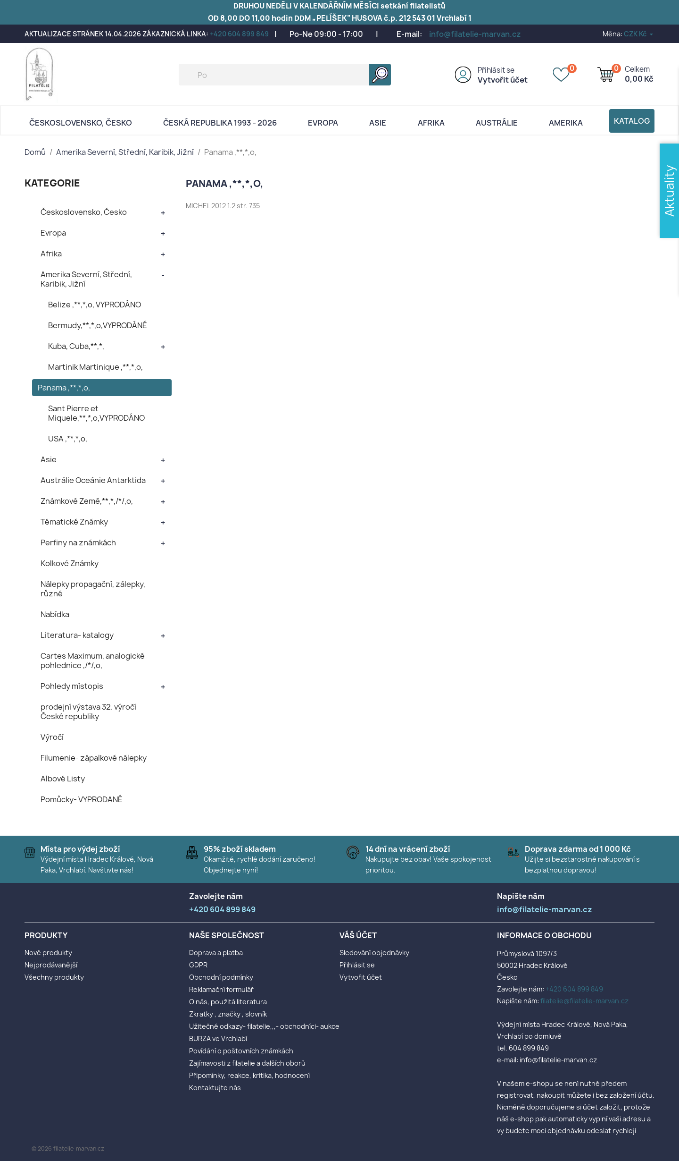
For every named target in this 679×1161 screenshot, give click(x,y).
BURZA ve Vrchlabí (218, 1038)
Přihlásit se (496, 70)
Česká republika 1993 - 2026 (220, 123)
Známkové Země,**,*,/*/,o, (87, 501)
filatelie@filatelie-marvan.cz (584, 1000)
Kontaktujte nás (215, 1087)
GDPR (198, 964)
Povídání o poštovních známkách (241, 1050)
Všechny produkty (54, 977)
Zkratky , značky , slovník (228, 1013)
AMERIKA (566, 123)
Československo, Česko (80, 123)
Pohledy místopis (72, 686)
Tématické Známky (74, 522)
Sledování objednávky (374, 952)
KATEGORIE (52, 183)
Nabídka (55, 614)
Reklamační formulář (221, 989)
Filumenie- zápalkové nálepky (94, 758)
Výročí (52, 737)
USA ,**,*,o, (67, 438)
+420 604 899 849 (239, 33)
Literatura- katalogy (77, 635)
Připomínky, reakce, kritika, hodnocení (249, 1075)
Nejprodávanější (51, 964)
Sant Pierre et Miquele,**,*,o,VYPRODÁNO (96, 413)
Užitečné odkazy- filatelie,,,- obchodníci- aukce (264, 1026)
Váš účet (358, 935)
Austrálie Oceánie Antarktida (93, 480)
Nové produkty (48, 952)
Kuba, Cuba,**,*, (76, 346)
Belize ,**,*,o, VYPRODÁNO (94, 304)
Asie (377, 123)
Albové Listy (63, 778)
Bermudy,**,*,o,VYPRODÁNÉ (97, 325)
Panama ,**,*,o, (64, 387)
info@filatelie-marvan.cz (475, 34)
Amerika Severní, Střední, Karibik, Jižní (86, 279)
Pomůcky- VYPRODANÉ (82, 799)
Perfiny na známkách (78, 542)
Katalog (632, 121)
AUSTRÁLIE (497, 123)
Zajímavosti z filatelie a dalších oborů (247, 1063)
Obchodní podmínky (221, 977)
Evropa (323, 123)
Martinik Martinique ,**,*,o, (95, 367)
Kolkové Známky (70, 563)
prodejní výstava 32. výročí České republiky (88, 711)
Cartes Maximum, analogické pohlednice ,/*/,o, (93, 660)
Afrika (431, 123)
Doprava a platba (216, 952)
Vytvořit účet (503, 80)
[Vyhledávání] (285, 74)
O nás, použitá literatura (228, 1001)
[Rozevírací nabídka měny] (639, 34)
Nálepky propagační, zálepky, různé (93, 589)
